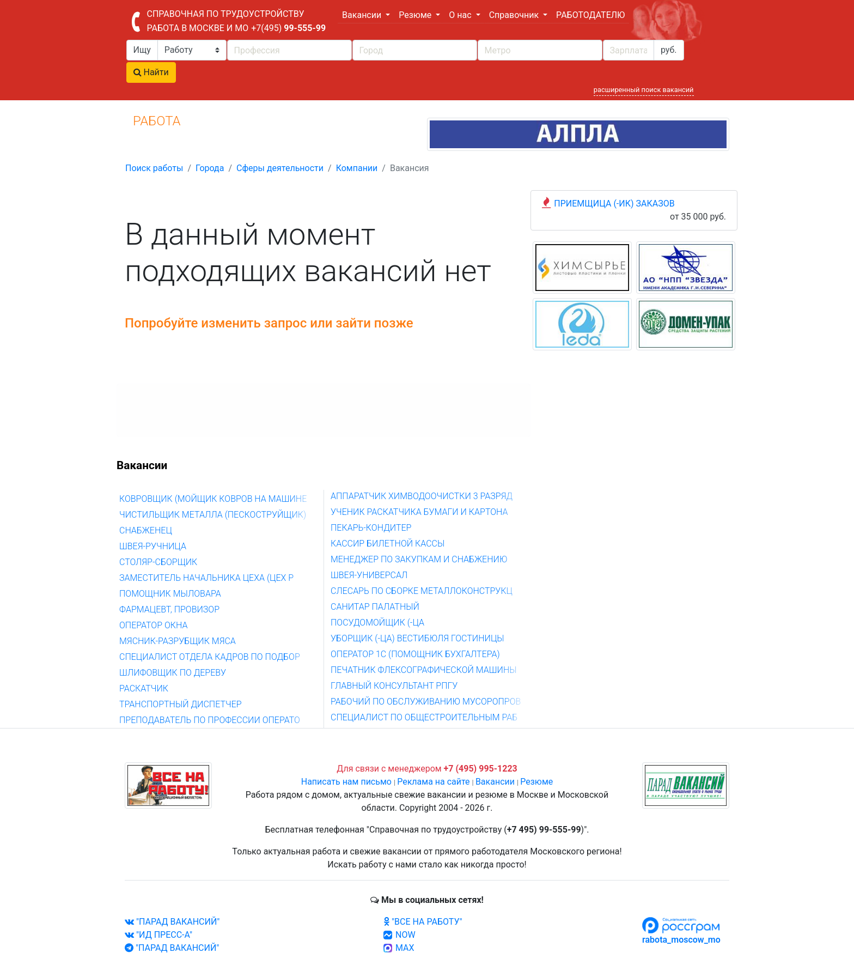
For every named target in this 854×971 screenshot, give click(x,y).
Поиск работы (154, 168)
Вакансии (495, 781)
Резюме (536, 781)
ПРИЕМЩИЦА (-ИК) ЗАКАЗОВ (614, 203)
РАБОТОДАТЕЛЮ (590, 15)
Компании (357, 168)
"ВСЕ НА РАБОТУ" (422, 922)
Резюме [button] (416, 15)
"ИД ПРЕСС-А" (158, 935)
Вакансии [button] (362, 15)
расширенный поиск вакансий (644, 90)
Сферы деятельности (280, 168)
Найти (151, 72)
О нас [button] (461, 15)
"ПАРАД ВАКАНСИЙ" (172, 922)
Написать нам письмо (346, 781)
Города (210, 168)
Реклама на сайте (433, 781)
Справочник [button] (515, 15)
